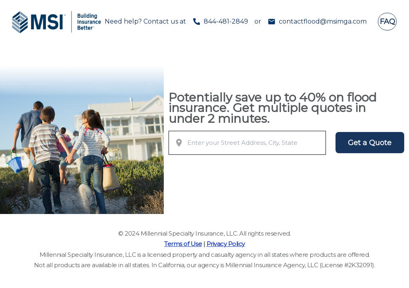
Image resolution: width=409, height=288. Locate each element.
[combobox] (254, 143)
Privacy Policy (225, 244)
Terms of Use (183, 244)
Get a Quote (369, 142)
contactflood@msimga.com (323, 21)
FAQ (387, 21)
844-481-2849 (226, 21)
